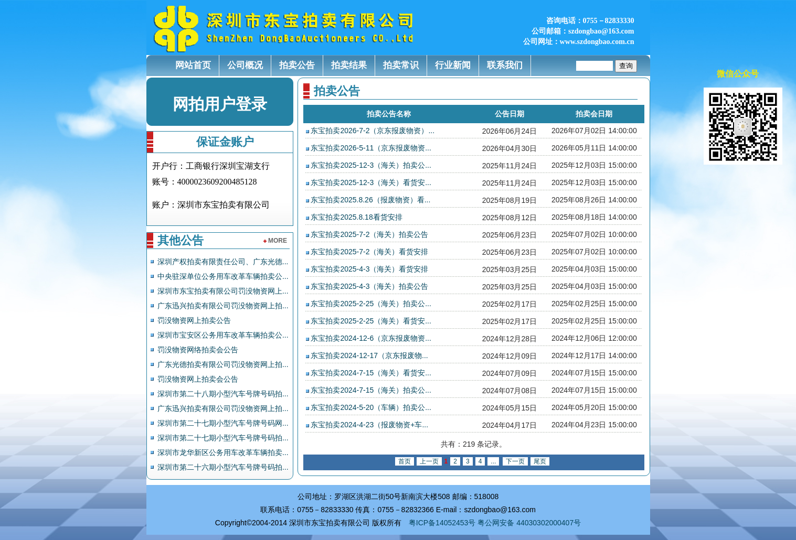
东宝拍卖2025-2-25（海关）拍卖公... (371, 303)
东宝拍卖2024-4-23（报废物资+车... (369, 424)
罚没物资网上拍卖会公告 (197, 379)
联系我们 (505, 65)
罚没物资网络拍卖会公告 (197, 349)
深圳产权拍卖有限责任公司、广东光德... (223, 261)
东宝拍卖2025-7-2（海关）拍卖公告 (369, 234)
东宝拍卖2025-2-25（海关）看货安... (371, 321)
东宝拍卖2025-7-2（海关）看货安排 (369, 251)
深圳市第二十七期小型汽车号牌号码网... (223, 423)
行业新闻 (453, 65)
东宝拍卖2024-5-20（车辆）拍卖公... (371, 407)
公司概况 (245, 65)
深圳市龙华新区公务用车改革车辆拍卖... (223, 452)
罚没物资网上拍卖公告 (194, 320)
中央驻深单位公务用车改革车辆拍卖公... (223, 276)
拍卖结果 (349, 65)
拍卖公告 (297, 65)
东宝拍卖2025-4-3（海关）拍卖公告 (369, 286)
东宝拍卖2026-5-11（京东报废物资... (371, 148)
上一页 (429, 461)
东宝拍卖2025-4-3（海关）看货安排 (369, 269)
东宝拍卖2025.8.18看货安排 (356, 217)
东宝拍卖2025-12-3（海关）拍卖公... (371, 165)
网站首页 (193, 65)
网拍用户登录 (220, 104)
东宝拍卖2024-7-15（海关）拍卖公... (371, 390)
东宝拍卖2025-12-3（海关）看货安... (371, 182)
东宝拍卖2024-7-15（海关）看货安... (371, 373)
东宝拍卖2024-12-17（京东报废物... (369, 355)
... (493, 461)
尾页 (540, 461)
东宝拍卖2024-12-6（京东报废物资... (371, 338)
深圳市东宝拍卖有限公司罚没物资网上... (223, 291)
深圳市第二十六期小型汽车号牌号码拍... (223, 467)
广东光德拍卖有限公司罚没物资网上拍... (223, 364)
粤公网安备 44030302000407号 (529, 523)
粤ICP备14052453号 (442, 523)
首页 (404, 461)
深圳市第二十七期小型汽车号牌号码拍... (223, 438)
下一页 (515, 461)
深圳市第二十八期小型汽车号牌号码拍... (223, 394)
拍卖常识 (401, 65)
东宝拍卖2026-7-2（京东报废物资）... (372, 130)
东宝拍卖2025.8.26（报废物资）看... (370, 200)
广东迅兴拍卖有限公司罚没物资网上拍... (223, 305)
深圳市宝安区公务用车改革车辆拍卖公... (223, 335)
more (275, 240)
